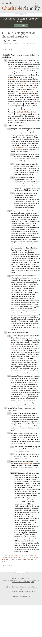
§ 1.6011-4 (22, 91)
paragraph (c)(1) (13, 79)
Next (10, 50)
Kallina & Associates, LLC (23, 582)
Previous (4, 50)
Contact (27, 591)
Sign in (37, 3)
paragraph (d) (26, 464)
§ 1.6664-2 (31, 62)
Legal (33, 591)
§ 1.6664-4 (16, 97)
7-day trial (21, 25)
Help (8, 591)
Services (15, 587)
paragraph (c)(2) (20, 83)
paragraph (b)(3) (23, 147)
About (21, 591)
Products (7, 587)
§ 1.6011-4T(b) (30, 87)
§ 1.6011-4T (32, 91)
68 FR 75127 (26, 559)
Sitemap (14, 591)
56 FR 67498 (13, 555)
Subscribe (23, 587)
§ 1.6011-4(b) (19, 87)
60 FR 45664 (13, 557)
